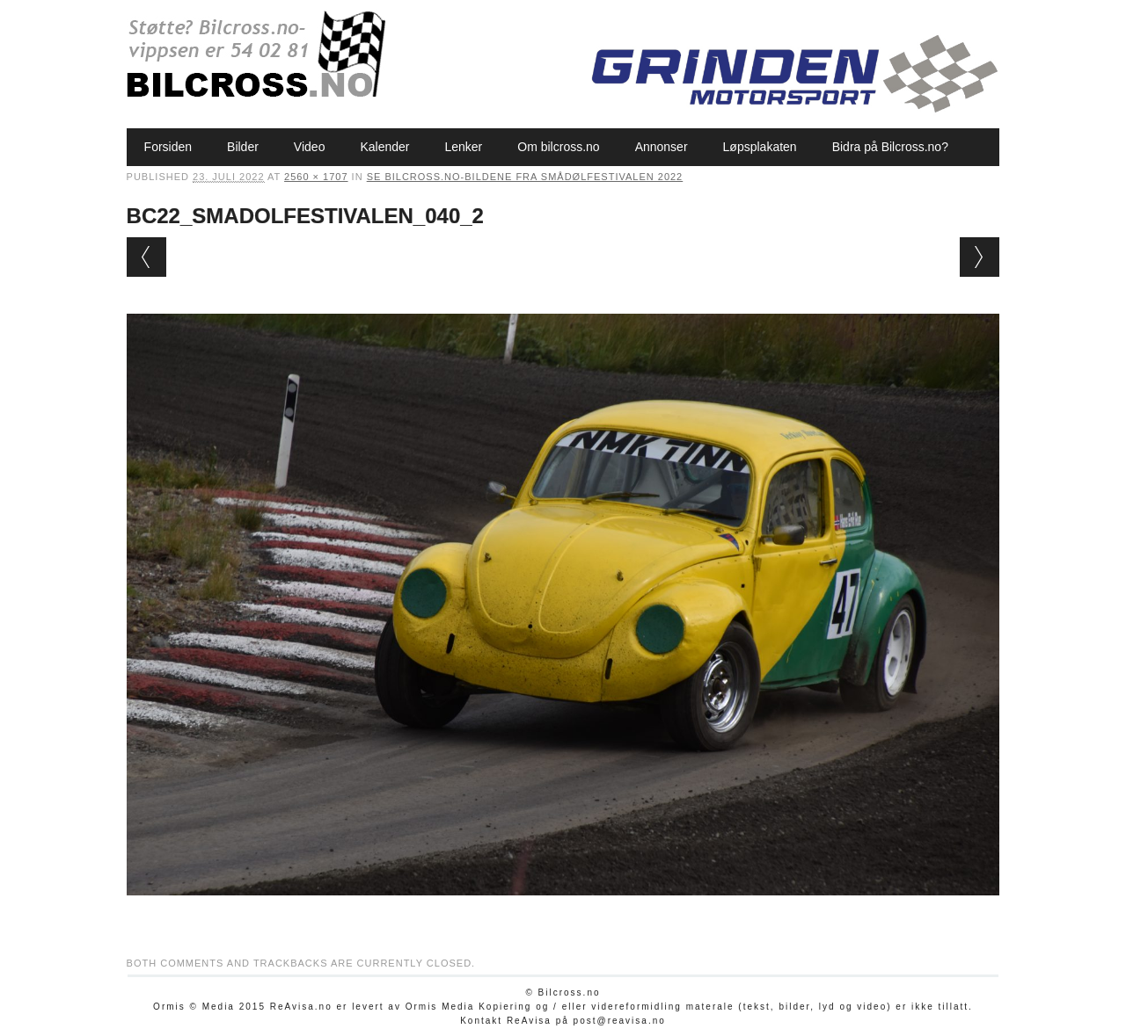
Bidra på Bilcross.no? (890, 147)
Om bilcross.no (558, 147)
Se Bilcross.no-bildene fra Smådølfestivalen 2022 (525, 176)
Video (309, 147)
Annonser (661, 147)
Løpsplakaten (760, 147)
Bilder (243, 147)
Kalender (384, 147)
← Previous (146, 257)
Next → (979, 257)
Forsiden (168, 147)
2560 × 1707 (315, 176)
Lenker (463, 147)
